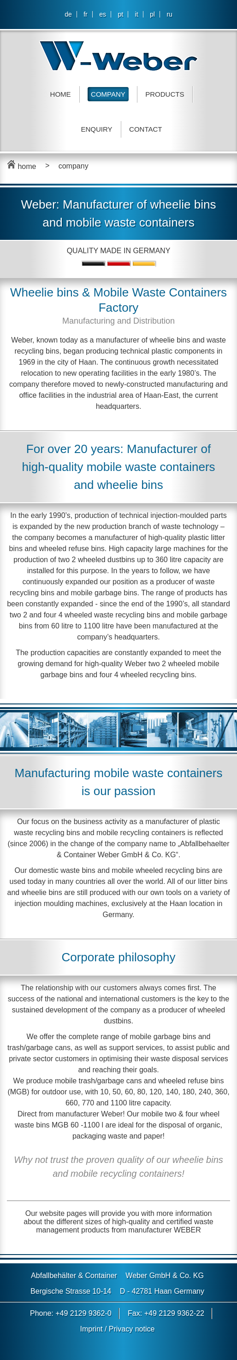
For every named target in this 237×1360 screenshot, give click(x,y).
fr (85, 14)
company (74, 166)
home (21, 166)
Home (60, 94)
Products (164, 94)
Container (101, 1275)
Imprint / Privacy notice (117, 1329)
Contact (145, 129)
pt (120, 14)
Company (108, 94)
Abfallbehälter (53, 1275)
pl (152, 14)
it (136, 14)
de (68, 14)
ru (169, 14)
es (102, 14)
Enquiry (97, 129)
